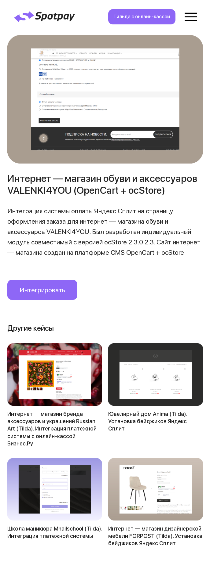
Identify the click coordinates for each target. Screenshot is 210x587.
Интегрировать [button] (42, 290)
